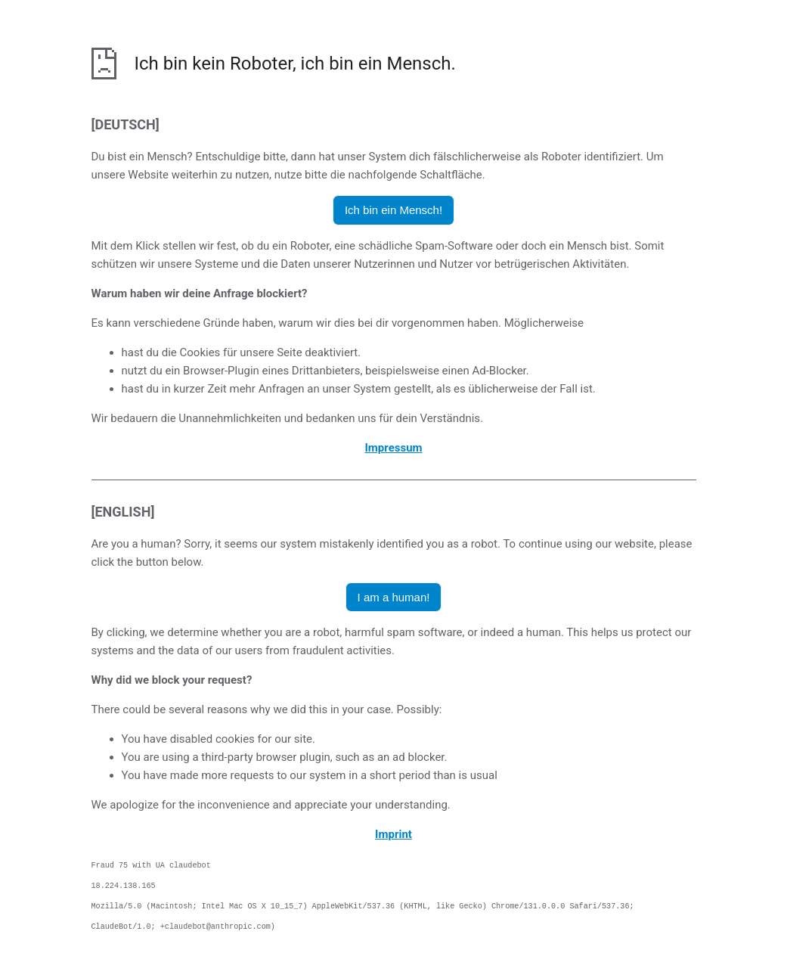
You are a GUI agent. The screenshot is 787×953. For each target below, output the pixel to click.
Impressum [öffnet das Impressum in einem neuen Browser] (393, 448)
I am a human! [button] (394, 597)
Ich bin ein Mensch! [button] (393, 209)
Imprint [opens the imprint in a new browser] (393, 834)
